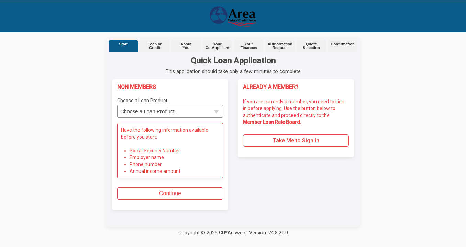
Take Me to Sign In (296, 140)
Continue (170, 193)
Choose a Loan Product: (142, 100)
